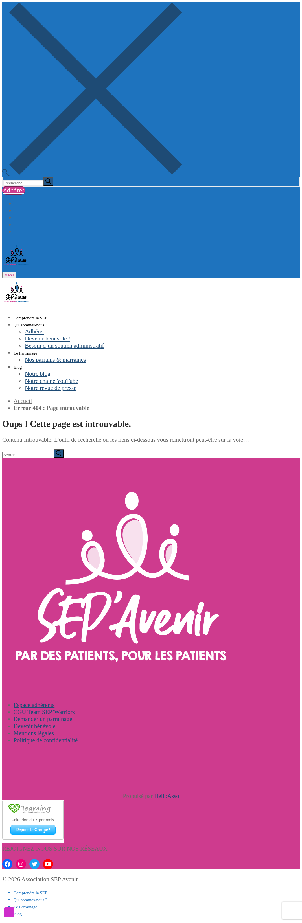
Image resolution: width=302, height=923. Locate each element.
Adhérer (13, 190)
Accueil (23, 400)
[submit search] (48, 181)
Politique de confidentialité (46, 740)
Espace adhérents (34, 705)
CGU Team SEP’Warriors (44, 712)
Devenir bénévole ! (36, 726)
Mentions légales (34, 733)
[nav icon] (9, 275)
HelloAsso (166, 796)
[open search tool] (92, 173)
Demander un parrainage (43, 719)
